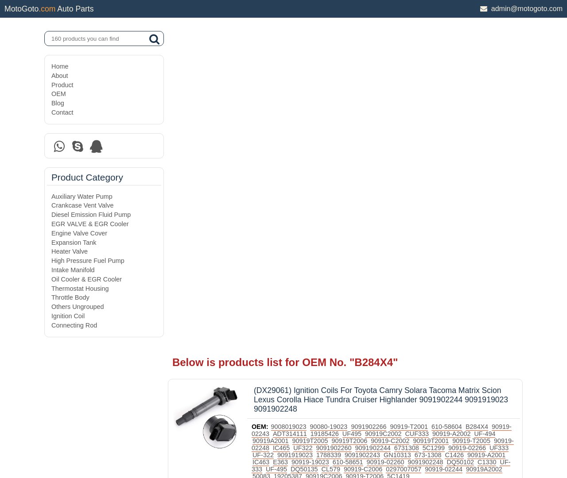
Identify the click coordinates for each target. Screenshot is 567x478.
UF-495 (315, 145)
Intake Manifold (73, 270)
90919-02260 (411, 138)
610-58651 (373, 138)
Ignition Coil (68, 316)
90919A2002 (275, 152)
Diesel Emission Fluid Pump (91, 214)
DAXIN (253, 437)
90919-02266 (493, 123)
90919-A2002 (477, 109)
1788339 (356, 131)
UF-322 (290, 131)
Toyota (308, 163)
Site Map (63, 448)
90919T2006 (367, 116)
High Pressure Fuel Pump (87, 260)
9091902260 (359, 123)
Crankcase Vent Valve (82, 205)
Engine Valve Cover (79, 233)
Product (62, 85)
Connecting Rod (74, 325)
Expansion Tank (73, 242)
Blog (57, 103)
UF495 (377, 109)
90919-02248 (276, 123)
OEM (58, 93)
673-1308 (455, 131)
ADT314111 (316, 109)
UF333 (266, 131)
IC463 (287, 138)
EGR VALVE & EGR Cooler (90, 223)
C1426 (482, 131)
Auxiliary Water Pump (82, 196)
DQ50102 (486, 138)
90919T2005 (328, 116)
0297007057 (442, 145)
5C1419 (443, 152)
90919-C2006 (401, 145)
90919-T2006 (409, 152)
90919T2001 (449, 116)
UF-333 (290, 145)
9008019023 (293, 102)
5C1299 (459, 123)
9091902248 (451, 138)
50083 (306, 152)
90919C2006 (368, 152)
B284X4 (481, 102)
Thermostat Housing (80, 288)
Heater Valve (69, 251)
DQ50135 (343, 145)
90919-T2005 (489, 116)
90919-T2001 (414, 102)
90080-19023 (334, 102)
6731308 (432, 123)
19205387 (332, 152)
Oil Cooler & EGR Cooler (86, 279)
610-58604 (451, 102)
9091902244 (398, 123)
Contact (62, 112)
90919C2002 (409, 109)
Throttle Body (70, 297)
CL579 (369, 145)
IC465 (307, 123)
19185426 (350, 109)
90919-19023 (336, 138)
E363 (306, 138)
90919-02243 (276, 109)
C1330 (266, 145)
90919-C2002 (408, 116)
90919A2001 (289, 116)
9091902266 (373, 102)
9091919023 (322, 131)
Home (59, 66)
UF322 (328, 123)
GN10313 (425, 131)
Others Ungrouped (77, 306)
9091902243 (390, 131)
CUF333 (442, 109)
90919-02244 (482, 145)
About (59, 75)
